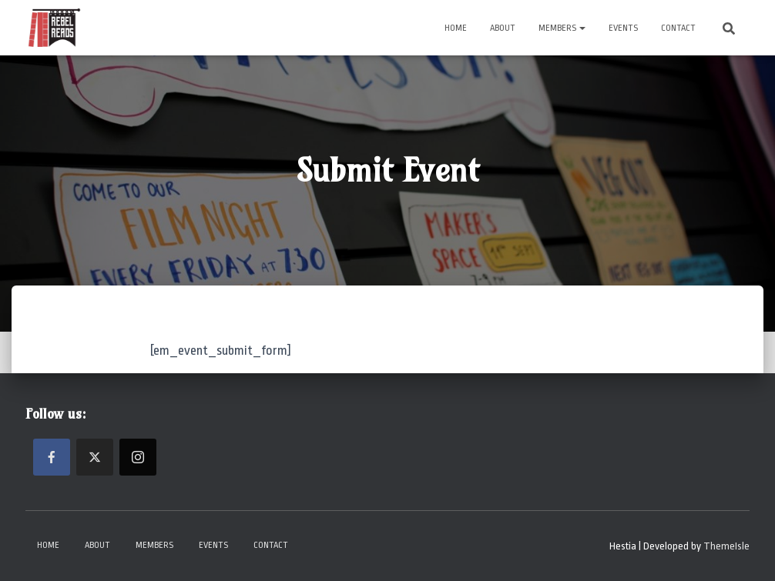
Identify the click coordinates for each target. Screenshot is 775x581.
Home (456, 28)
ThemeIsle (726, 546)
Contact (678, 28)
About (502, 28)
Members (561, 28)
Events (623, 28)
